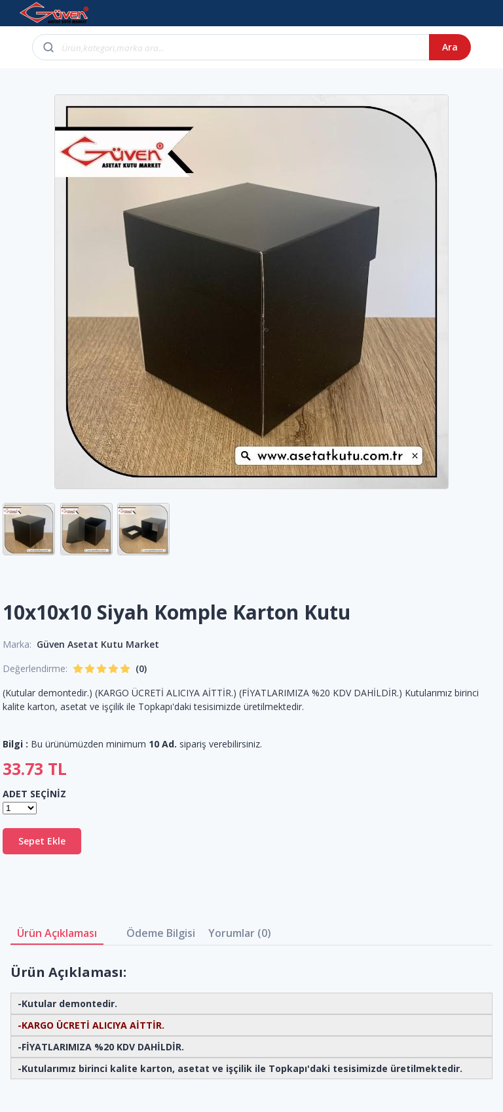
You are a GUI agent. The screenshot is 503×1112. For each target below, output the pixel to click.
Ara (450, 47)
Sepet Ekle (41, 841)
